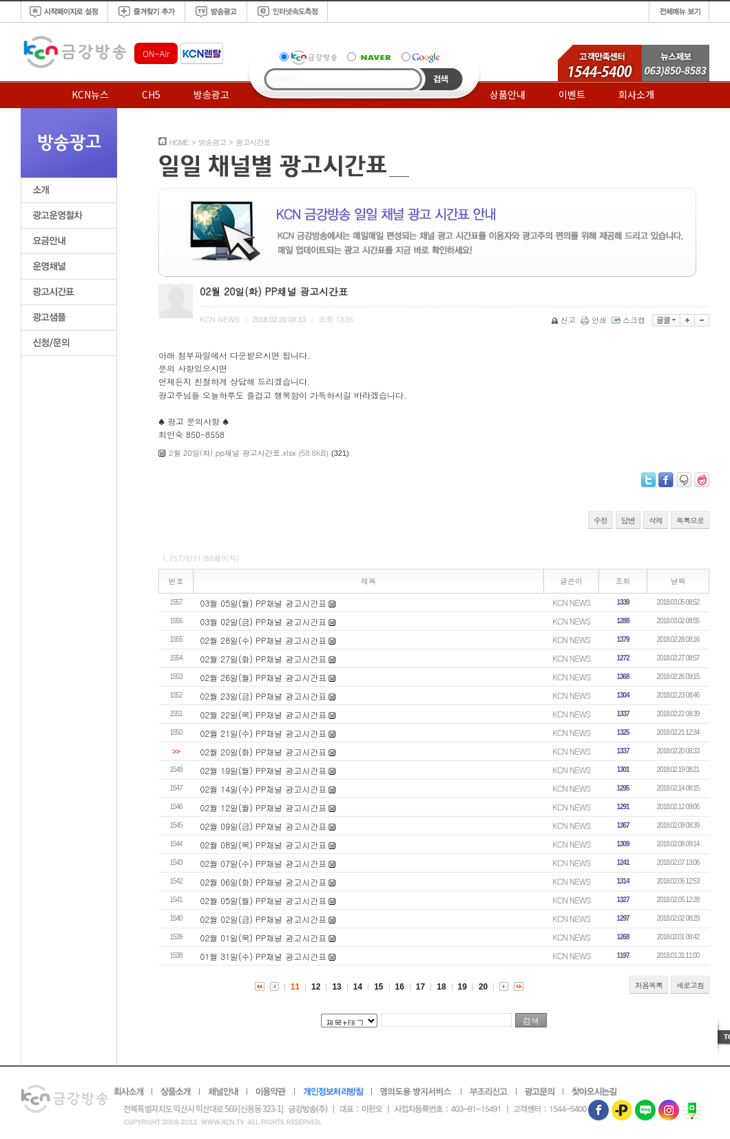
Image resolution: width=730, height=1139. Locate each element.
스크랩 (629, 320)
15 (378, 987)
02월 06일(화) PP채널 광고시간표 (263, 882)
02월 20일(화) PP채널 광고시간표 (263, 751)
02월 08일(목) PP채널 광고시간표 (263, 844)
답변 (628, 520)
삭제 (656, 520)
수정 (600, 520)
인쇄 (595, 320)
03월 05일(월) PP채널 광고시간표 (263, 603)
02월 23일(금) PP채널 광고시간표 (263, 696)
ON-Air (156, 53)
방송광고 (211, 94)
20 (483, 987)
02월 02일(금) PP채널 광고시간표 (263, 919)
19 (462, 987)
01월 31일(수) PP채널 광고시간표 (263, 956)
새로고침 (690, 985)
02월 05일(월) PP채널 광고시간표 (263, 900)
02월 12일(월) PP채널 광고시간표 (263, 807)
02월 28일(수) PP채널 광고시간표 (263, 640)
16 (399, 987)
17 (420, 987)
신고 (564, 320)
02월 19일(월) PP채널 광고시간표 (263, 770)
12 (315, 987)
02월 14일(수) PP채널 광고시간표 (263, 789)
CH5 (151, 94)
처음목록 (649, 985)
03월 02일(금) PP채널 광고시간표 (263, 621)
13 (336, 987)
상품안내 (507, 94)
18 (441, 987)
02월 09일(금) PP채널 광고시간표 (263, 826)
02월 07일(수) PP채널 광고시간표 (263, 863)
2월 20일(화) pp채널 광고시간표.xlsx (232, 453)
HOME (179, 142)
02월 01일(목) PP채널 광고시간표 (263, 937)
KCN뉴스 (90, 94)
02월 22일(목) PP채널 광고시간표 (263, 714)
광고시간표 (253, 142)
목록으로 (690, 520)
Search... (288, 78)
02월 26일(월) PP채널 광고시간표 (263, 677)
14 (357, 987)
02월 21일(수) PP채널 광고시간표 (263, 733)
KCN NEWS (571, 602)
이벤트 (572, 94)
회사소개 (636, 94)
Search (441, 79)
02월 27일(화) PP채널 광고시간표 (263, 659)
